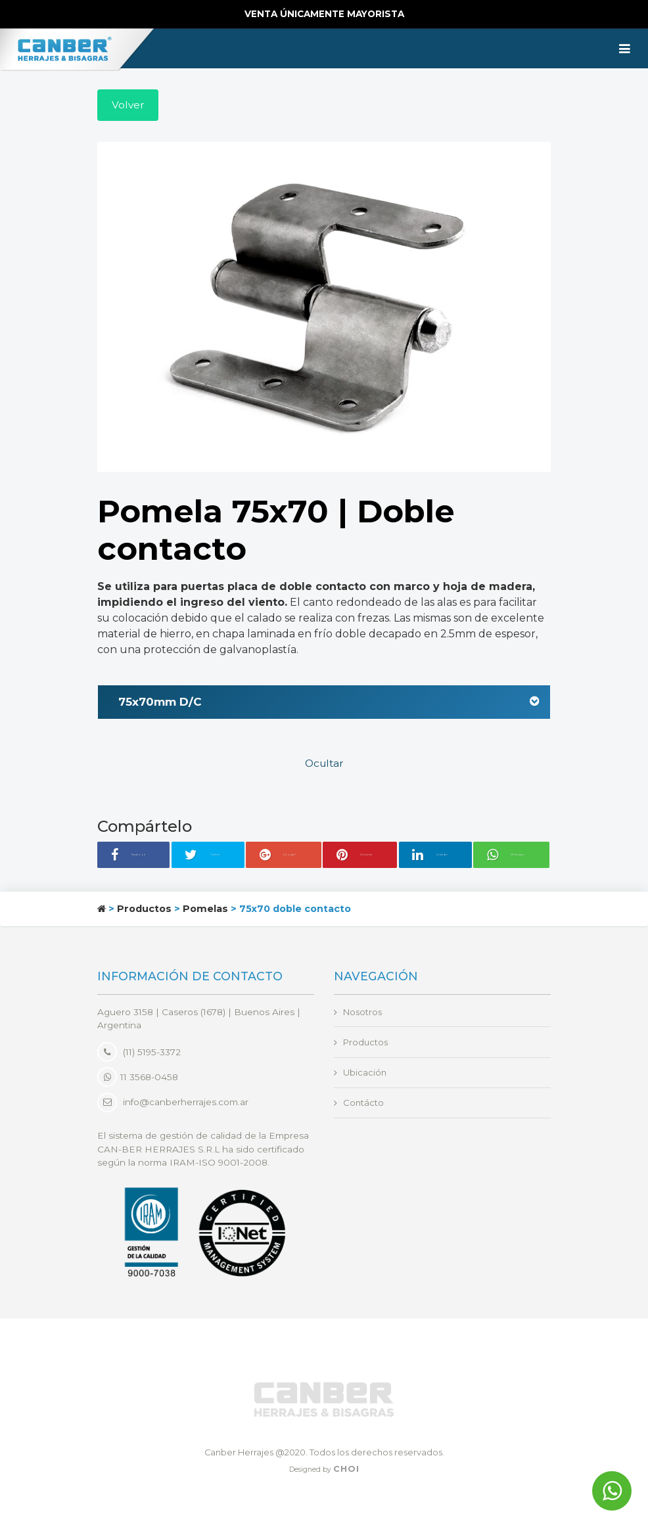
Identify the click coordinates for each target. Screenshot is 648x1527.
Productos (144, 910)
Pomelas (205, 910)
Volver (128, 105)
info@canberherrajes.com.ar (185, 1103)
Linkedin (437, 857)
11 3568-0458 (137, 1078)
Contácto (363, 1106)
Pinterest (361, 857)
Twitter (215, 857)
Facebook (139, 857)
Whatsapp (515, 857)
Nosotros (363, 1013)
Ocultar (324, 765)
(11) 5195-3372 (139, 1053)
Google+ (285, 857)
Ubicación (365, 1075)
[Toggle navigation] (625, 48)
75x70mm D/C (329, 703)
